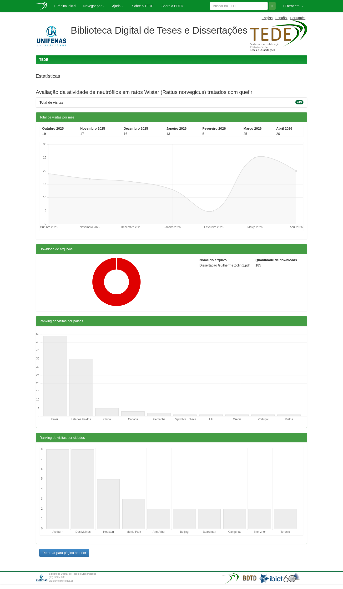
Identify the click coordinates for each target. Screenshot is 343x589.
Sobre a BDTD (172, 6)
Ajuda (118, 6)
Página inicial (65, 6)
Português (297, 18)
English (267, 18)
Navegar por (94, 6)
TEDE (43, 59)
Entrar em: (293, 6)
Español (281, 18)
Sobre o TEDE (142, 6)
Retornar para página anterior (64, 553)
